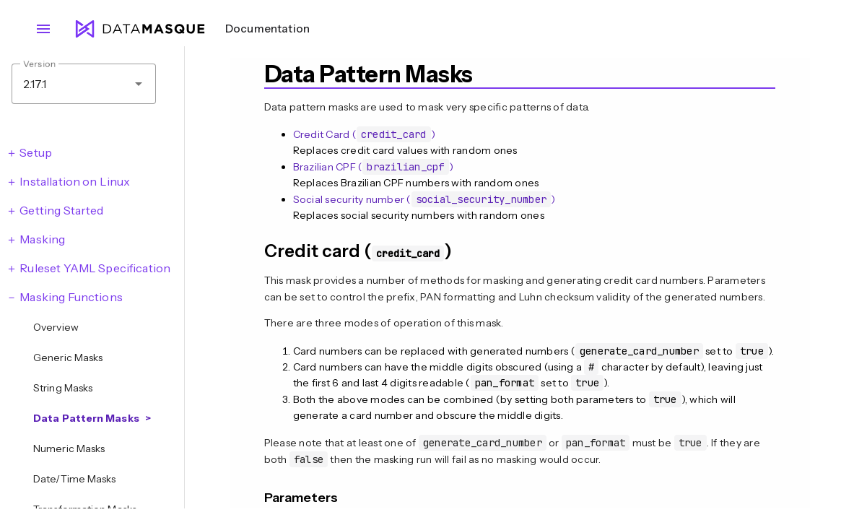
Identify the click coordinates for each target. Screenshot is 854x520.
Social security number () (424, 199)
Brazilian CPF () (373, 166)
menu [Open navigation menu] (43, 29)
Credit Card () (364, 134)
